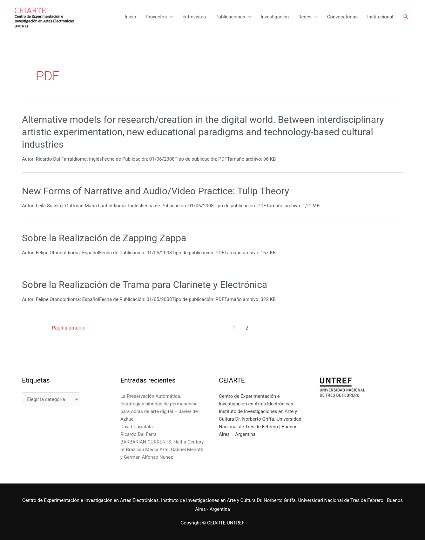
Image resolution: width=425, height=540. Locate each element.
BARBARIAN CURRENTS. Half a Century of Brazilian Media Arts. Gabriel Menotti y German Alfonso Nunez (162, 449)
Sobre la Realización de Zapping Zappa (104, 237)
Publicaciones (230, 17)
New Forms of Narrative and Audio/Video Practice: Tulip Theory (155, 191)
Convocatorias (342, 17)
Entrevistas (194, 17)
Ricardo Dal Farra (138, 434)
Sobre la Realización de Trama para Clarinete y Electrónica (144, 284)
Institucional (380, 17)
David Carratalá (136, 427)
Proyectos (156, 17)
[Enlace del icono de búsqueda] (406, 17)
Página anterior (65, 328)
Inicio (130, 17)
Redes (304, 17)
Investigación (275, 17)
